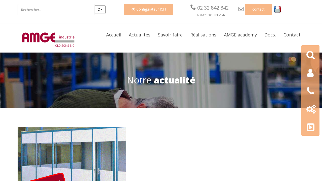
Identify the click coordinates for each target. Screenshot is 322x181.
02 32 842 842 (209, 7)
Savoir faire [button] (170, 35)
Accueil (113, 35)
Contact (292, 35)
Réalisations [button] (203, 35)
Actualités (139, 35)
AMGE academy (240, 35)
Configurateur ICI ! (149, 9)
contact (258, 9)
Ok (100, 9)
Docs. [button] (270, 35)
